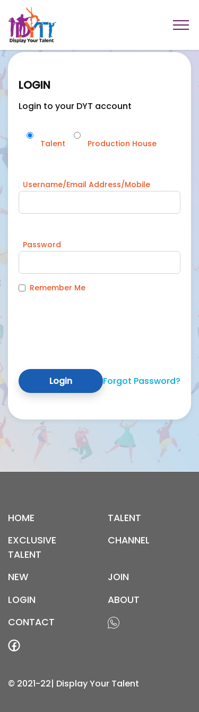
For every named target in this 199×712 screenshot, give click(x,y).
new (18, 577)
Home (21, 518)
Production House (122, 143)
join (118, 577)
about (124, 599)
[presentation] (99, 323)
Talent (52, 143)
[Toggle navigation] (181, 25)
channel (129, 540)
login (22, 599)
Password (42, 244)
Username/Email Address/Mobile (86, 184)
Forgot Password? (141, 381)
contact (31, 622)
